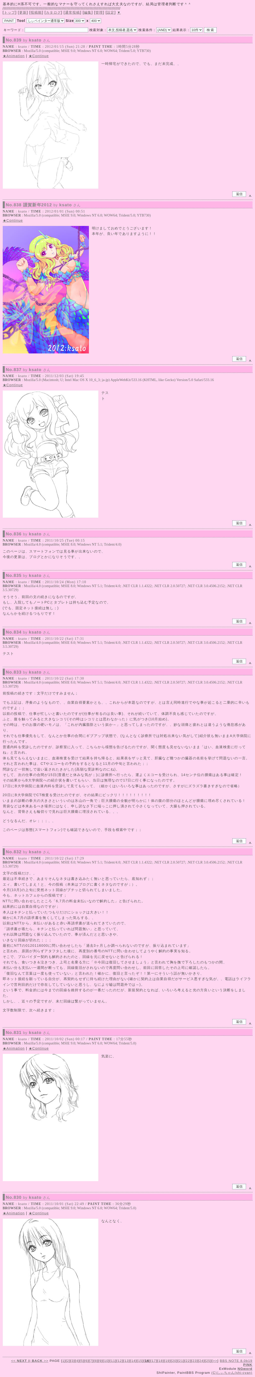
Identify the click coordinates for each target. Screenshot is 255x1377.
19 (167, 1361)
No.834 (28, 632)
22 (188, 1361)
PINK (248, 1365)
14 (133, 1361)
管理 (99, 12)
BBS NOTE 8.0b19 (236, 1361)
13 (127, 1361)
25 (208, 1361)
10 (106, 1361)
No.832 (28, 852)
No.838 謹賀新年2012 (43, 205)
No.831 (28, 1032)
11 (113, 1361)
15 (140, 1361)
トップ (9, 12)
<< (19, 1361)
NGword (245, 1369)
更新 (23, 12)
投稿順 (36, 12)
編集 (88, 12)
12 (120, 1361)
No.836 (28, 534)
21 (181, 1361)
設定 (111, 12)
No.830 (28, 1197)
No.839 (28, 40)
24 (201, 1361)
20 (174, 1361)
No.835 (28, 575)
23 (194, 1361)
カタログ (53, 12)
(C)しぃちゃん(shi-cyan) (232, 1373)
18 (160, 1361)
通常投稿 (72, 12)
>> (40, 1361)
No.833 (28, 672)
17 (154, 1361)
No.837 (28, 369)
